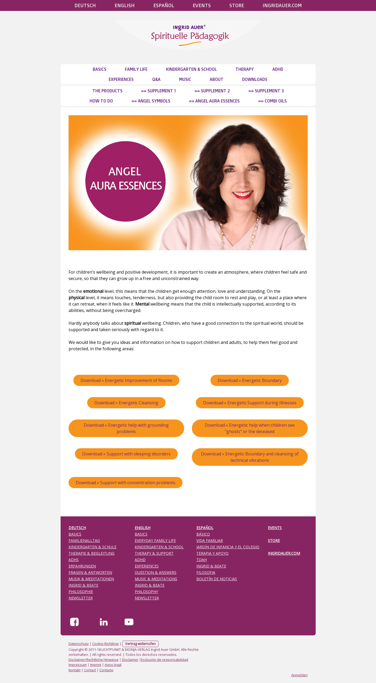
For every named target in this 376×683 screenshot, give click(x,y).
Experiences (121, 79)
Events (202, 5)
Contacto (106, 670)
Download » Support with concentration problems (125, 482)
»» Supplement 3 (266, 90)
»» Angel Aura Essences (214, 101)
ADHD (277, 69)
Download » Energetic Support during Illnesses (250, 403)
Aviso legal (113, 664)
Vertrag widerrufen (140, 643)
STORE (236, 5)
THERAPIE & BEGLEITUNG (92, 553)
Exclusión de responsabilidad (164, 659)
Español (163, 5)
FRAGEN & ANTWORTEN (90, 572)
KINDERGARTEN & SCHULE (92, 546)
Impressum (78, 664)
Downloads (254, 79)
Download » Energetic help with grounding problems (126, 428)
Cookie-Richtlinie (105, 643)
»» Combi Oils (272, 101)
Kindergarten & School (191, 69)
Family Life (136, 69)
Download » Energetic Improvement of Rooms (126, 380)
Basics (99, 69)
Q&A (156, 79)
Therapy (244, 69)
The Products (107, 90)
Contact (90, 670)
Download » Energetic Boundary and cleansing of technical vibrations (250, 457)
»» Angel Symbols (151, 101)
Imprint (95, 664)
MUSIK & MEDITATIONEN (91, 578)
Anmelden (299, 675)
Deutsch (85, 5)
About (216, 79)
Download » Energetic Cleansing (126, 403)
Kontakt (75, 670)
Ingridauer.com (282, 5)
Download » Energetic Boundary (250, 380)
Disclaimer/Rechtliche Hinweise (94, 659)
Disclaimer (130, 659)
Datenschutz (79, 643)
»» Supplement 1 (158, 90)
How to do (101, 101)
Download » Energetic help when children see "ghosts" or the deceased (250, 428)
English (125, 5)
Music (185, 79)
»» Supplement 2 (212, 90)
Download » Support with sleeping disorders (126, 454)
